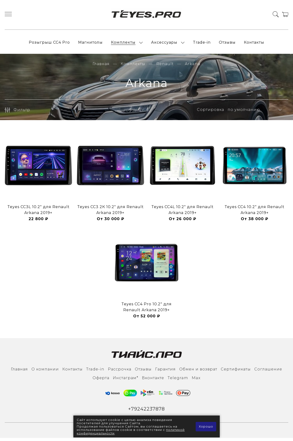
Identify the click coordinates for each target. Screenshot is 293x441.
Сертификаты (236, 372)
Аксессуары (164, 44)
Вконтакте (153, 380)
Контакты (254, 44)
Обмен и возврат (198, 372)
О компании (45, 372)
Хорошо (206, 426)
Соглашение (268, 372)
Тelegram (178, 380)
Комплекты (123, 44)
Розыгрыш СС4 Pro (49, 44)
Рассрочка (119, 372)
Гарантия (165, 372)
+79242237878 (146, 412)
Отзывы (227, 44)
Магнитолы (90, 44)
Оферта (101, 380)
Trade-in (202, 44)
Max (196, 380)
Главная (101, 66)
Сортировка (210, 112)
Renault (165, 66)
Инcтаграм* (125, 380)
